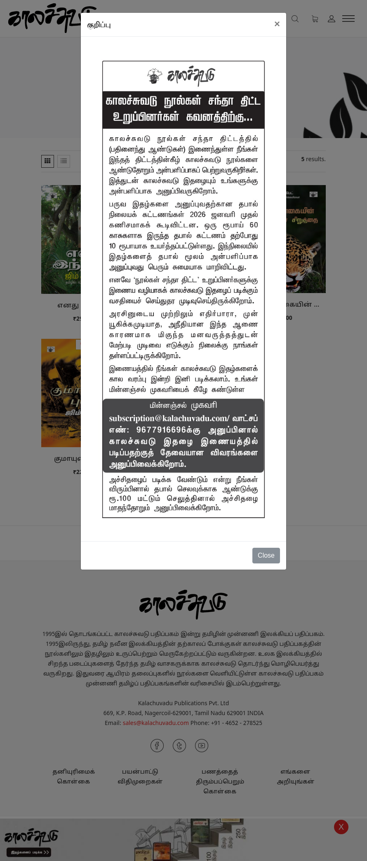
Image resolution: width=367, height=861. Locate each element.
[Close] (277, 24)
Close (266, 555)
